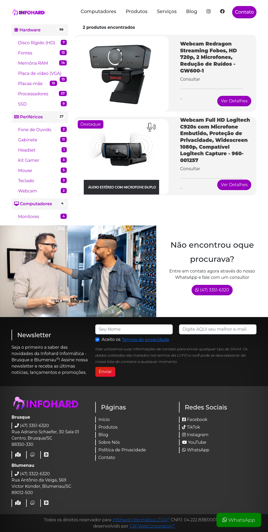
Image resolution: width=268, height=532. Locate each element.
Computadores (98, 11)
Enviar (105, 371)
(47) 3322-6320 (32, 473)
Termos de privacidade (145, 339)
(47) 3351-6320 (212, 289)
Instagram (195, 434)
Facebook (194, 419)
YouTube (194, 442)
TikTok (191, 427)
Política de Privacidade (122, 449)
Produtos (136, 11)
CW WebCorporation (152, 526)
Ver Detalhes (234, 100)
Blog (191, 11)
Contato (244, 12)
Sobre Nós (109, 442)
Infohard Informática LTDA (141, 519)
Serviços (167, 11)
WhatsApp (239, 520)
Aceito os (136, 339)
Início (104, 419)
